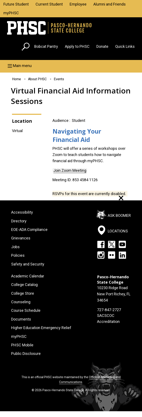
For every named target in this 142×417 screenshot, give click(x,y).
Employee (78, 4)
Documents (21, 319)
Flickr (111, 255)
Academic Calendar (27, 276)
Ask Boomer (119, 215)
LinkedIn (122, 255)
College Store (22, 293)
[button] (71, 65)
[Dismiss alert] (121, 197)
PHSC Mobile (22, 345)
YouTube (122, 244)
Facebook (101, 244)
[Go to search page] (26, 47)
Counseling (20, 302)
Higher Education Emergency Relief (41, 327)
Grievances (20, 238)
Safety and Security (27, 264)
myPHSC (11, 13)
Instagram (101, 255)
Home (16, 79)
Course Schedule (25, 310)
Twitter (111, 244)
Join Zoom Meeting (69, 170)
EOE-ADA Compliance (29, 229)
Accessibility (22, 212)
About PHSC (37, 79)
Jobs (15, 247)
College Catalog (24, 284)
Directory (19, 221)
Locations (118, 231)
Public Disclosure (26, 353)
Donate (102, 46)
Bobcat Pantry (46, 46)
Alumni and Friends (109, 4)
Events (59, 79)
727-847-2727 (109, 310)
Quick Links (125, 46)
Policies (18, 255)
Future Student (16, 4)
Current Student (49, 4)
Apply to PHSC (77, 46)
